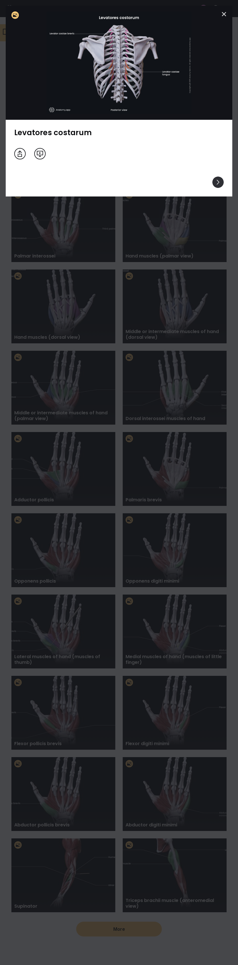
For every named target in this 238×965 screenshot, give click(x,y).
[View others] (218, 182)
